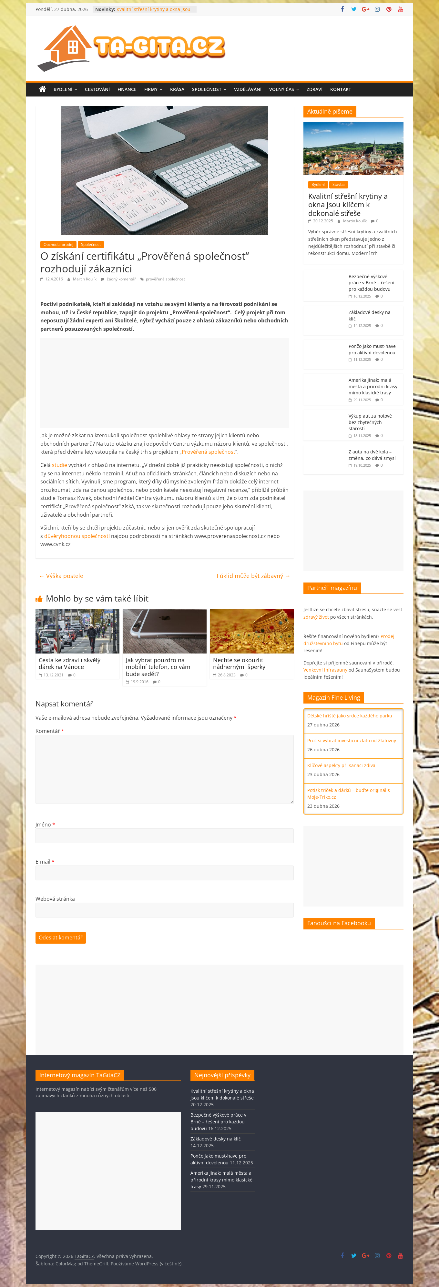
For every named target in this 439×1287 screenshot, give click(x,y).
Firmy (151, 89)
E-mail (45, 861)
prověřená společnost (165, 279)
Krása (177, 89)
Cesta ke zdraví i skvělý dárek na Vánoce (69, 663)
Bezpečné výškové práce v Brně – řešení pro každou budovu (371, 282)
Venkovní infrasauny (325, 670)
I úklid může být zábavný (254, 576)
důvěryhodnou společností (77, 536)
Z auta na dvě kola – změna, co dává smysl (372, 455)
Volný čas (281, 89)
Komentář (50, 731)
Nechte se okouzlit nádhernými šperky (239, 663)
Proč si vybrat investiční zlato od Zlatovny (351, 740)
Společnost (206, 89)
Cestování (97, 89)
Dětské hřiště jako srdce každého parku (349, 716)
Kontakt (340, 89)
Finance (127, 89)
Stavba (338, 184)
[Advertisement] (164, 383)
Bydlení (63, 89)
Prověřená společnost (208, 451)
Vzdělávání (247, 89)
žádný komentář (118, 279)
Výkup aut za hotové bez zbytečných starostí (370, 422)
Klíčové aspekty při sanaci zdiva (341, 765)
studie (60, 465)
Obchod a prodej (58, 244)
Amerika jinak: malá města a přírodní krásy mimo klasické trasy (373, 386)
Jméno (45, 824)
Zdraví (314, 89)
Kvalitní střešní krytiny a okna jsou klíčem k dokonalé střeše (153, 12)
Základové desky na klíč (215, 1139)
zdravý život (316, 617)
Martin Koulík (85, 279)
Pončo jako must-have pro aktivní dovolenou (372, 349)
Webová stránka (55, 898)
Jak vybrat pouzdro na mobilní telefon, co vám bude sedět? (158, 667)
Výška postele (61, 576)
